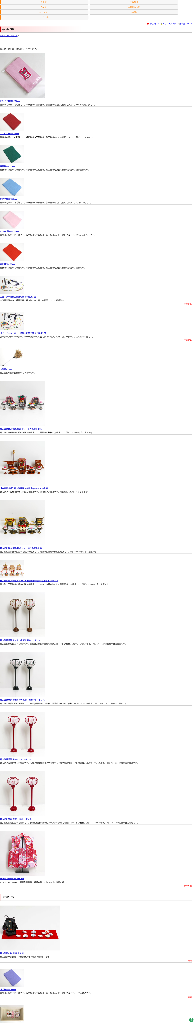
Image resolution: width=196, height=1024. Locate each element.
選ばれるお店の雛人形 (9, 36)
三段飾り (134, 2)
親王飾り (44, 2)
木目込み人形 (134, 7)
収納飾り (44, 7)
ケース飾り (45, 12)
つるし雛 (44, 17)
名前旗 (134, 12)
